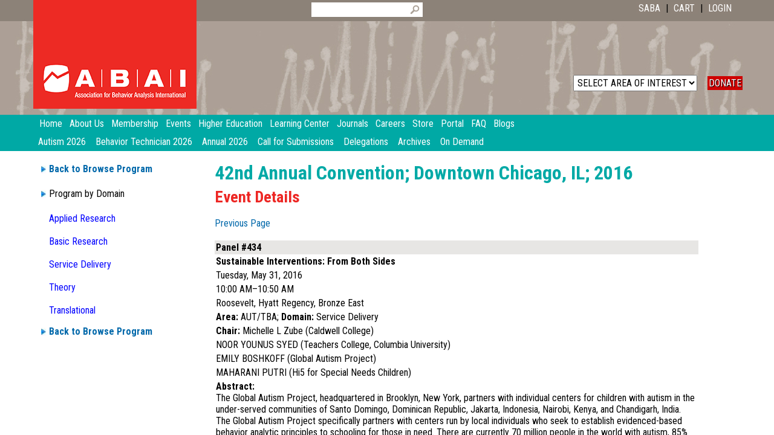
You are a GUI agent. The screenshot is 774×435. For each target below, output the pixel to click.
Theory (62, 287)
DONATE (725, 83)
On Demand (462, 141)
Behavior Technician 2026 (144, 141)
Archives (414, 141)
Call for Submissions (296, 141)
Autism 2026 (62, 141)
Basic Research (78, 241)
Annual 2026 (225, 141)
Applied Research (82, 218)
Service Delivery (80, 264)
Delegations (365, 141)
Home (50, 123)
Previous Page (242, 223)
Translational (72, 310)
